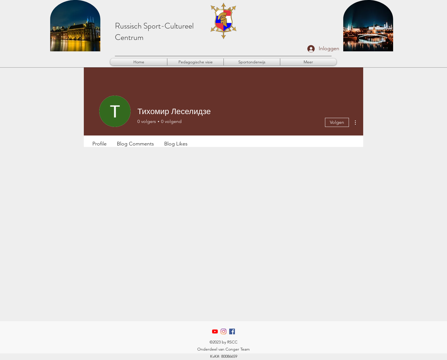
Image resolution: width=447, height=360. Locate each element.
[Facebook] (232, 331)
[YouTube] (215, 331)
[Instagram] (223, 331)
